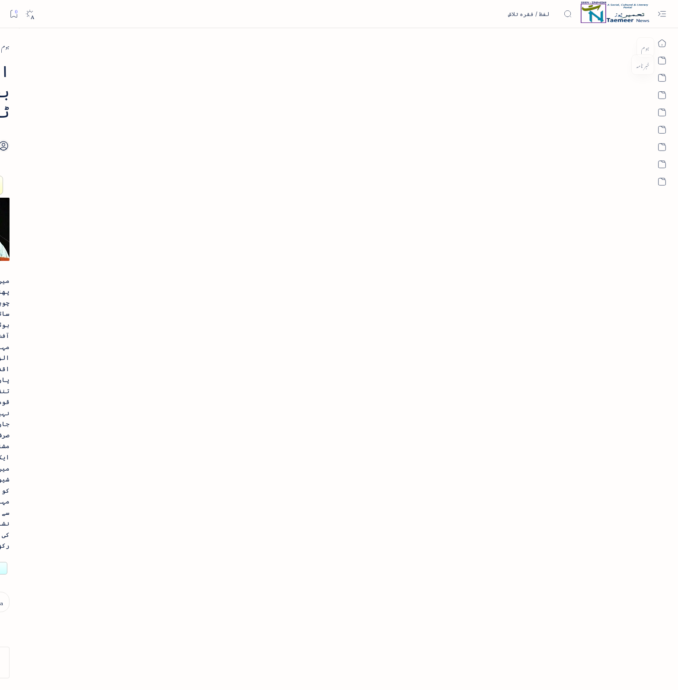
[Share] (239, 125)
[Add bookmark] (262, 115)
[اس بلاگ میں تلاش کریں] (507, 14)
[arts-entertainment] (177, 512)
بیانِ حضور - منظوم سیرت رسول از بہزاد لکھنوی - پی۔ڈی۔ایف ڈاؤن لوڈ (143, 358)
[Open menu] (661, 14)
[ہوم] (557, 46)
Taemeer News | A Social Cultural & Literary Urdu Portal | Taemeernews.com (474, 672)
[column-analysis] (114, 568)
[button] (97, 66)
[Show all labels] (186, 595)
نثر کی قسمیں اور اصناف (165, 158)
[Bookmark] (13, 13)
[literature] (158, 138)
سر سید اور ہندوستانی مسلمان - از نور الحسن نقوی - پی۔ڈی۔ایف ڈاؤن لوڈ (140, 419)
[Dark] (29, 14)
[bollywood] (177, 540)
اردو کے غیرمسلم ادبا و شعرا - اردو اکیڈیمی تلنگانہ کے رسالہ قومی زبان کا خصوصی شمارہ (140, 296)
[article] (114, 485)
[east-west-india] (521, 46)
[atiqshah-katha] (114, 512)
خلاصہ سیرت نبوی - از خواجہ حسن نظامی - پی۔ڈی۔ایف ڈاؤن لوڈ (141, 234)
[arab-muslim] (177, 485)
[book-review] (153, 205)
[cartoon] (177, 568)
